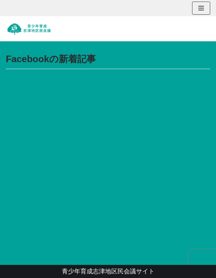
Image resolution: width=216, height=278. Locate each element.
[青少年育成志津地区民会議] (29, 29)
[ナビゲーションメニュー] (201, 8)
